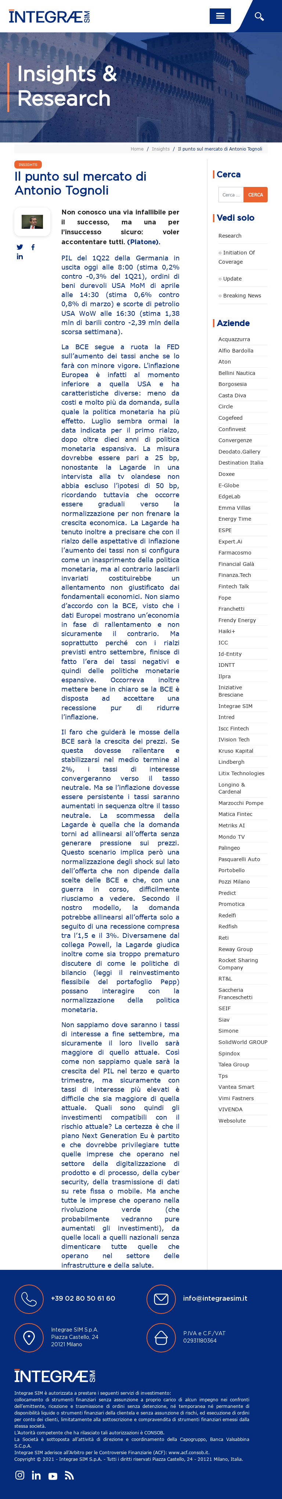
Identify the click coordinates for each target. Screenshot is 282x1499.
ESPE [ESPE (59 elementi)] (225, 530)
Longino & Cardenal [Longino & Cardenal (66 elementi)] (231, 788)
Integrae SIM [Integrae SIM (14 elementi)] (235, 706)
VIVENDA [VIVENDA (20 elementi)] (230, 1109)
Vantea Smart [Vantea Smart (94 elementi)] (236, 1087)
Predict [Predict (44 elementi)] (227, 893)
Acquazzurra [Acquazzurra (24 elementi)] (234, 339)
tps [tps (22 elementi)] (223, 1076)
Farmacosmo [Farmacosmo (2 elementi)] (235, 552)
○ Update (230, 278)
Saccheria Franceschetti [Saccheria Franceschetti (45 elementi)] (235, 993)
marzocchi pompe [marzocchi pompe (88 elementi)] (240, 803)
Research (230, 235)
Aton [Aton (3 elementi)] (224, 361)
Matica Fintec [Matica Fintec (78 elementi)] (235, 814)
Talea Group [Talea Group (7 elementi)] (233, 1064)
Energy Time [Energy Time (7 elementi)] (234, 519)
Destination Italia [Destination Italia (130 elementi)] (240, 462)
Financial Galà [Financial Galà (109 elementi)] (236, 564)
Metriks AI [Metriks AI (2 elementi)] (231, 825)
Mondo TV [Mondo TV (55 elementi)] (231, 837)
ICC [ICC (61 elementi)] (223, 642)
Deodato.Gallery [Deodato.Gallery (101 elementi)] (239, 451)
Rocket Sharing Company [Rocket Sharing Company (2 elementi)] (238, 964)
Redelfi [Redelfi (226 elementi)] (227, 915)
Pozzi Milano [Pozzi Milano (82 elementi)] (234, 881)
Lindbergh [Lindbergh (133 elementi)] (231, 762)
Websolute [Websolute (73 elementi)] (232, 1120)
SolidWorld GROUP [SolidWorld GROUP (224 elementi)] (242, 1042)
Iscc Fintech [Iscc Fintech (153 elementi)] (233, 728)
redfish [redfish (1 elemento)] (228, 926)
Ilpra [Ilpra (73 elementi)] (224, 676)
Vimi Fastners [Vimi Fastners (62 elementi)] (236, 1098)
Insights (161, 148)
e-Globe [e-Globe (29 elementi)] (228, 485)
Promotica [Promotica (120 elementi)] (231, 904)
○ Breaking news (239, 295)
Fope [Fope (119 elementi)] (224, 598)
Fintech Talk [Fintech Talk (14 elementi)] (233, 586)
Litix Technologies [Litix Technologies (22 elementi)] (241, 773)
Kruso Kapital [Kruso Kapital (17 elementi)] (235, 751)
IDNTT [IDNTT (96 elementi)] (226, 665)
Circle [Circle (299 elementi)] (225, 406)
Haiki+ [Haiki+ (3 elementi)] (226, 631)
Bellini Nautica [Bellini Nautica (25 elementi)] (236, 373)
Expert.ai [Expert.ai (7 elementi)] (230, 541)
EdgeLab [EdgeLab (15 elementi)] (229, 496)
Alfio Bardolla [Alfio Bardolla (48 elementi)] (235, 350)
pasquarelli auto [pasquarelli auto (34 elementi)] (239, 859)
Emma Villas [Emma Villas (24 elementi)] (234, 508)
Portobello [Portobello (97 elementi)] (231, 870)
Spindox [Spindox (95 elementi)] (229, 1053)
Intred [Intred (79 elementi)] (226, 717)
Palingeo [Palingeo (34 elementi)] (229, 848)
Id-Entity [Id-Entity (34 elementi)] (230, 654)
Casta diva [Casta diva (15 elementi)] (232, 395)
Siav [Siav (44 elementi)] (223, 1019)
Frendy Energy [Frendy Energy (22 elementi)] (237, 620)
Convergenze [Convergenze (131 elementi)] (235, 440)
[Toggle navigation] (220, 16)
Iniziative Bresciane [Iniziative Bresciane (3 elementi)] (230, 691)
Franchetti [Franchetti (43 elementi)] (231, 609)
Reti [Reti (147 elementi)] (223, 938)
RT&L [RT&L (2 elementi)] (225, 978)
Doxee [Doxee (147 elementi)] (226, 474)
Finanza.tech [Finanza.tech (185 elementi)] (234, 575)
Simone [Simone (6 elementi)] (228, 1030)
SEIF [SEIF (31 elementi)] (224, 1008)
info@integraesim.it (215, 1299)
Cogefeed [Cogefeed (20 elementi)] (230, 418)
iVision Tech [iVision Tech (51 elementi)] (234, 739)
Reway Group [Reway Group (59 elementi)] (235, 949)
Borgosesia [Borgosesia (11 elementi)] (232, 384)
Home (137, 148)
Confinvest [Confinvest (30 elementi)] (232, 429)
